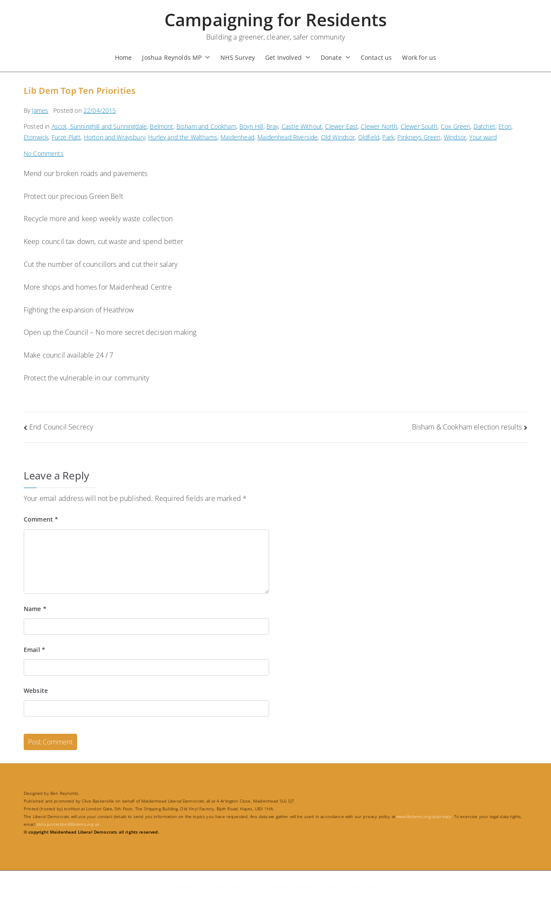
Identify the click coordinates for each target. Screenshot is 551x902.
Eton (504, 126)
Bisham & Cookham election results (467, 427)
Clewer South (419, 126)
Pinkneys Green (418, 137)
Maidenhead (237, 137)
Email (34, 650)
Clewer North (379, 126)
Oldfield (368, 137)
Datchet (484, 126)
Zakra (333, 886)
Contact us (376, 57)
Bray (272, 126)
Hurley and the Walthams (182, 137)
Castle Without (302, 126)
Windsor (455, 137)
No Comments (44, 153)
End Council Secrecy (61, 427)
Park (388, 137)
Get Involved (287, 57)
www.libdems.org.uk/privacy (424, 816)
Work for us (419, 57)
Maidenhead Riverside (287, 137)
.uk (68, 824)
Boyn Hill (251, 126)
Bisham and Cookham (206, 126)
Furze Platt (66, 137)
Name (35, 609)
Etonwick (36, 137)
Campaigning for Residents (275, 19)
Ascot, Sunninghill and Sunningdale (99, 126)
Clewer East (341, 126)
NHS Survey (237, 57)
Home (123, 57)
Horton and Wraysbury (114, 137)
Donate (335, 57)
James (40, 110)
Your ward (482, 137)
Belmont (161, 126)
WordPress (369, 886)
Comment (41, 519)
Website (36, 690)
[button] (205, 57)
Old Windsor (338, 137)
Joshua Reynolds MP (176, 57)
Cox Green (455, 126)
